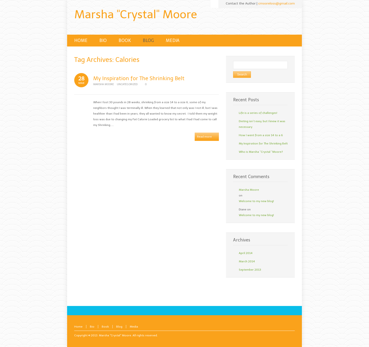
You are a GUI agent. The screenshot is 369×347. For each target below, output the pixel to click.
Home (78, 326)
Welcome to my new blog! (256, 201)
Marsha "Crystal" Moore (135, 14)
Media (134, 326)
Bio (92, 326)
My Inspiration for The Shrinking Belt (138, 78)
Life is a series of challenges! (258, 113)
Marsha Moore (103, 84)
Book (105, 326)
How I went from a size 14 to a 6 (261, 135)
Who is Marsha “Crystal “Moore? (261, 151)
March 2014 (247, 261)
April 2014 (246, 253)
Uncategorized (127, 84)
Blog (119, 326)
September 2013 (250, 269)
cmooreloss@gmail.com (276, 3)
